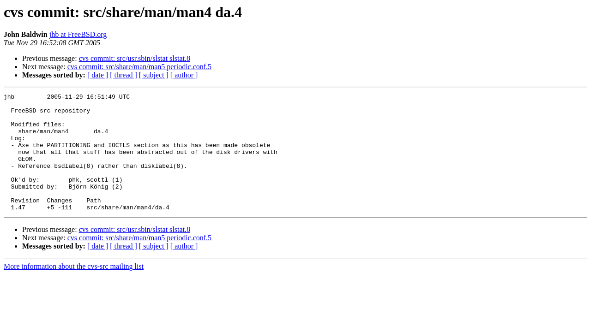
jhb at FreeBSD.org (78, 34)
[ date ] (97, 75)
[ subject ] (154, 75)
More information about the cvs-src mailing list (74, 290)
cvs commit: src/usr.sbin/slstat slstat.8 (134, 58)
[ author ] (184, 75)
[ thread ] (123, 75)
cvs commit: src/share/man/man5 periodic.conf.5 (139, 67)
